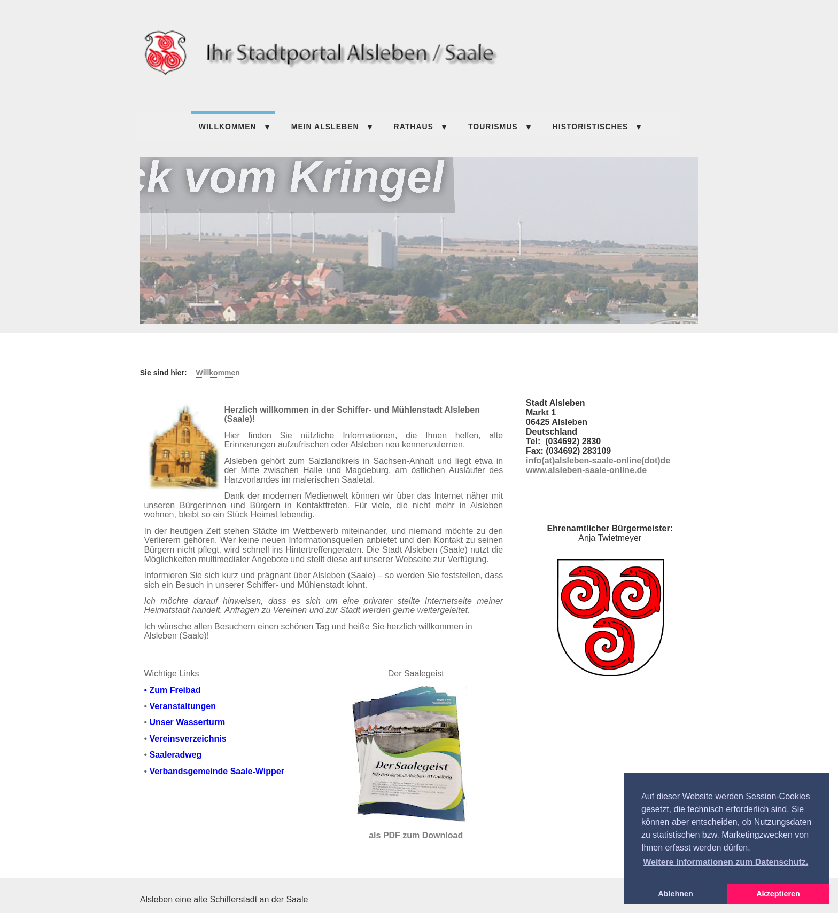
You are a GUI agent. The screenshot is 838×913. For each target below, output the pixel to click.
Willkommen (228, 126)
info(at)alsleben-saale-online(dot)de (598, 460)
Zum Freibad (174, 690)
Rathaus (413, 126)
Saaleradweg (175, 754)
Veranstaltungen (182, 706)
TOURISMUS (493, 126)
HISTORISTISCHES (591, 126)
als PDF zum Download (416, 835)
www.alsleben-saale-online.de (586, 470)
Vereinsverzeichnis (187, 738)
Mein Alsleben (325, 126)
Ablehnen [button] (675, 894)
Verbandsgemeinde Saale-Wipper (216, 771)
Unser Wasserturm (187, 722)
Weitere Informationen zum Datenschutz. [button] (725, 862)
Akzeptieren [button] (778, 894)
